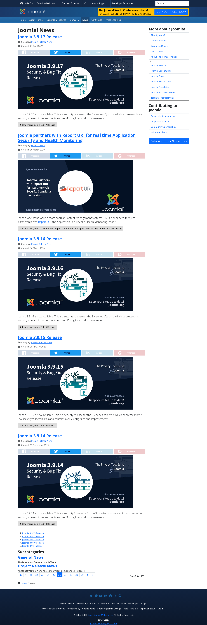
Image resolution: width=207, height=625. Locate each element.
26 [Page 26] (59, 574)
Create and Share (159, 46)
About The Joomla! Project (164, 56)
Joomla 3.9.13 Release (33, 533)
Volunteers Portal (159, 132)
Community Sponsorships (163, 126)
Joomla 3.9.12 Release (33, 536)
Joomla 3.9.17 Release (40, 37)
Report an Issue (147, 608)
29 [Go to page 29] (77, 574)
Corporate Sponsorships (163, 116)
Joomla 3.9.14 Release (40, 436)
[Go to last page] (92, 574)
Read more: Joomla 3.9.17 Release (37, 124)
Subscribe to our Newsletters (169, 141)
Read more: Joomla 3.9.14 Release (37, 523)
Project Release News (41, 41)
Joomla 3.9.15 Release (40, 337)
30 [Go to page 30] (82, 574)
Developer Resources (123, 3)
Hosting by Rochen (103, 623)
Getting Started (158, 40)
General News (38, 145)
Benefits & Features (56, 19)
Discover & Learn (70, 3)
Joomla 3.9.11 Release (33, 539)
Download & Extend (47, 3)
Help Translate (130, 608)
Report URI (44, 222)
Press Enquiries (113, 19)
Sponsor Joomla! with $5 (109, 608)
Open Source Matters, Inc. (101, 615)
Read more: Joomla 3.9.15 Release (37, 425)
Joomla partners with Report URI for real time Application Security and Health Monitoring (77, 137)
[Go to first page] (20, 574)
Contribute (96, 19)
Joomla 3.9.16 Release (40, 239)
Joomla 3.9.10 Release (33, 542)
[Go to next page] (87, 574)
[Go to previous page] (25, 574)
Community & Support (95, 3)
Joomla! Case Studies (161, 70)
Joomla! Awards (158, 65)
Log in (160, 608)
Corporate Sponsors (161, 121)
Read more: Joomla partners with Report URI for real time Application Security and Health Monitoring (71, 228)
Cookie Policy (88, 608)
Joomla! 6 (74, 19)
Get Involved (157, 51)
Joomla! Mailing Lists (161, 81)
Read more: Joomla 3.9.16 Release (37, 327)
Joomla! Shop (157, 76)
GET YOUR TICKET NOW (171, 12)
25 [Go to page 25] (54, 574)
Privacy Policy (73, 608)
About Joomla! (36, 19)
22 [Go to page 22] (36, 574)
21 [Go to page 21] (31, 574)
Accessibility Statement (53, 608)
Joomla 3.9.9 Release (32, 545)
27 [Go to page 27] (65, 574)
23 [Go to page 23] (42, 574)
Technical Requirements (163, 97)
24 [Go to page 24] (48, 574)
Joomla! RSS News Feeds (163, 92)
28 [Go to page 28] (71, 574)
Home (23, 19)
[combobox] (172, 3)
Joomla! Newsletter (160, 87)
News (85, 19)
